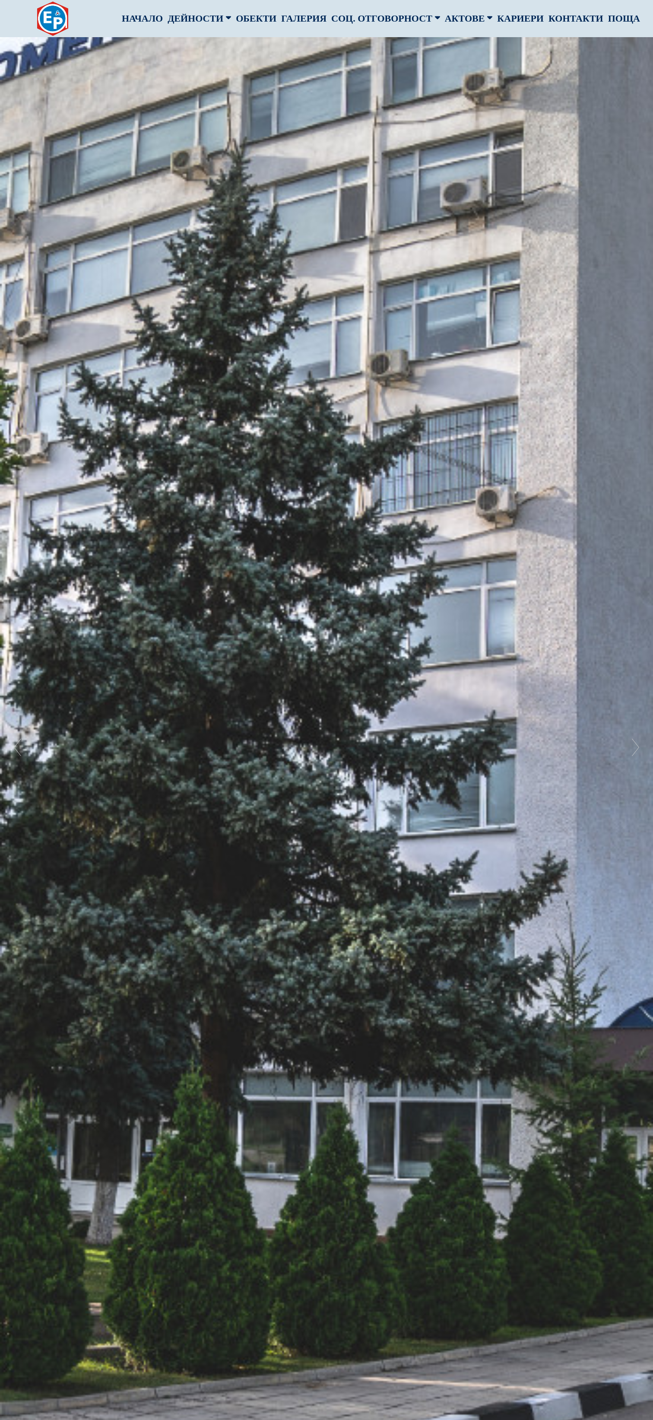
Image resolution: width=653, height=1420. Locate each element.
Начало (142, 18)
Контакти (575, 18)
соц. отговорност (385, 18)
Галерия (303, 18)
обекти (256, 18)
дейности (199, 18)
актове (469, 18)
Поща (624, 18)
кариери (520, 18)
